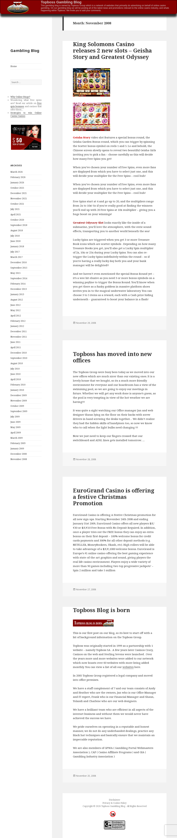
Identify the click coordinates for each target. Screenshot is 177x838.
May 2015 (15, 273)
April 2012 (15, 315)
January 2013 (17, 294)
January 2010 (17, 389)
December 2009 (18, 395)
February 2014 (17, 283)
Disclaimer (114, 799)
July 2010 (15, 368)
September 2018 (18, 225)
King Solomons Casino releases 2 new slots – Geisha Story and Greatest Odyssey (112, 50)
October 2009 (17, 405)
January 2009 (17, 448)
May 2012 (15, 310)
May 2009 (15, 427)
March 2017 (16, 257)
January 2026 (17, 182)
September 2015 (18, 267)
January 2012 (17, 326)
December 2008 (18, 453)
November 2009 (18, 400)
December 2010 (18, 352)
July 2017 (15, 251)
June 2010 (15, 374)
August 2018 (16, 230)
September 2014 (18, 278)
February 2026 (17, 177)
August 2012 (16, 299)
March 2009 (16, 437)
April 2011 (15, 347)
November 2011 (18, 336)
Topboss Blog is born (101, 610)
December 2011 (18, 331)
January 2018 (17, 246)
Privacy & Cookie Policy (114, 802)
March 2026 (16, 171)
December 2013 (18, 289)
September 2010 (18, 358)
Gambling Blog (24, 50)
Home (13, 66)
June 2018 (15, 241)
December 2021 (18, 193)
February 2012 (17, 320)
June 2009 (15, 421)
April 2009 (15, 432)
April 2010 (15, 379)
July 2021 (15, 209)
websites (128, 667)
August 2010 (16, 363)
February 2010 (17, 384)
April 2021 (15, 214)
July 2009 (15, 416)
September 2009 (18, 411)
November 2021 (18, 198)
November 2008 (18, 459)
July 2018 (15, 235)
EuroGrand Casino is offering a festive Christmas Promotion (113, 497)
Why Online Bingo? (20, 96)
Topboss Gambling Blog (61, 2)
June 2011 (15, 342)
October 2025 (17, 187)
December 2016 (18, 262)
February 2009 (17, 443)
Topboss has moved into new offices (112, 357)
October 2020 (17, 219)
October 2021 (17, 203)
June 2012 (15, 304)
